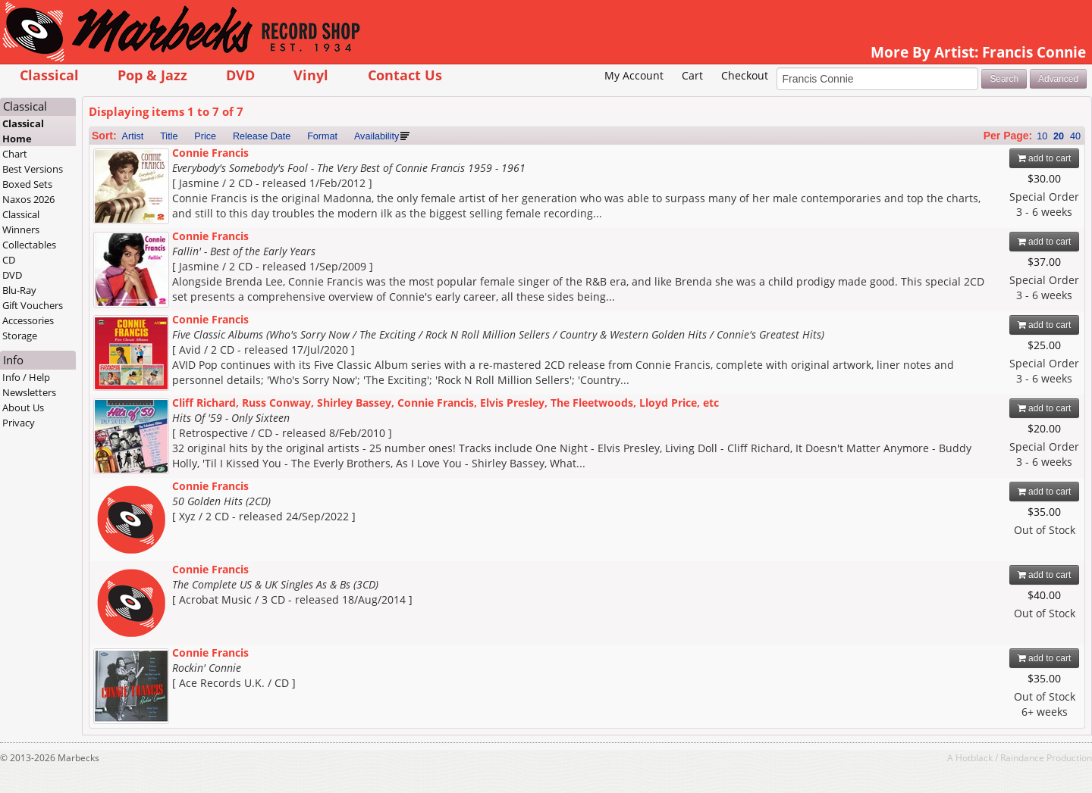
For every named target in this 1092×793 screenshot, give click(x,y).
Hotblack (974, 757)
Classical (49, 74)
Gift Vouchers (32, 305)
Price (205, 136)
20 (1058, 136)
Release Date (261, 136)
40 (1075, 136)
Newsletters (29, 392)
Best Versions (32, 169)
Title (168, 136)
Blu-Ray (19, 290)
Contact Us (405, 74)
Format (322, 136)
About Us (23, 407)
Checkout (744, 75)
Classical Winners (20, 222)
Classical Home (23, 131)
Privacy (18, 422)
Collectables (29, 244)
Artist (133, 136)
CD (8, 260)
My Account (634, 75)
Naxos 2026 (28, 199)
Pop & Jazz (152, 74)
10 (1042, 136)
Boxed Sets (27, 184)
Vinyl (310, 74)
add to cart (1045, 158)
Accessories (28, 320)
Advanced (1058, 78)
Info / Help (26, 377)
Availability (376, 136)
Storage (19, 335)
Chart (14, 154)
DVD (240, 74)
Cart (692, 75)
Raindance (1022, 757)
